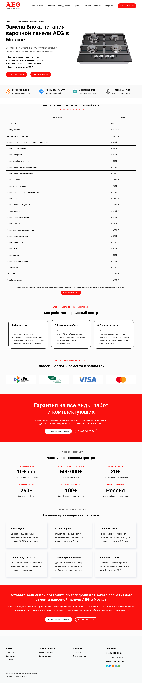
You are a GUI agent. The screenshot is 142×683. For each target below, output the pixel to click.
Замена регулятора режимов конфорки (23, 192)
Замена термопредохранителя (19, 236)
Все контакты (11, 656)
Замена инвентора (14, 180)
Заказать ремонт (41, 74)
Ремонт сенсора (13, 211)
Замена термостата (15, 242)
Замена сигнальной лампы (18, 217)
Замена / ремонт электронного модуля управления (27, 142)
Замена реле (12, 199)
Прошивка (11, 274)
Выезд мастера (13, 130)
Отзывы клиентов (79, 656)
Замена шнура (13, 255)
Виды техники (37, 6)
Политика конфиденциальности (16, 676)
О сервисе (10, 652)
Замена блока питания (16, 148)
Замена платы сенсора (16, 186)
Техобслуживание (14, 280)
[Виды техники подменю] (44, 5)
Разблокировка (13, 267)
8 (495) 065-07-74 (127, 6)
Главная (9, 21)
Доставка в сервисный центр (19, 136)
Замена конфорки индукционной (20, 173)
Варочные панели (21, 21)
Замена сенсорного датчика (18, 205)
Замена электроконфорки (17, 261)
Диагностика (12, 123)
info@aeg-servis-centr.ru (115, 661)
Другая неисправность (71, 292)
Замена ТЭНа (13, 249)
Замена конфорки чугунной (18, 161)
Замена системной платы (17, 224)
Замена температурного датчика (20, 230)
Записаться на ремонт (58, 431)
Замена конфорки (14, 155)
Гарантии (9, 659)
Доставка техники (46, 652)
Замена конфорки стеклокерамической (23, 167)
